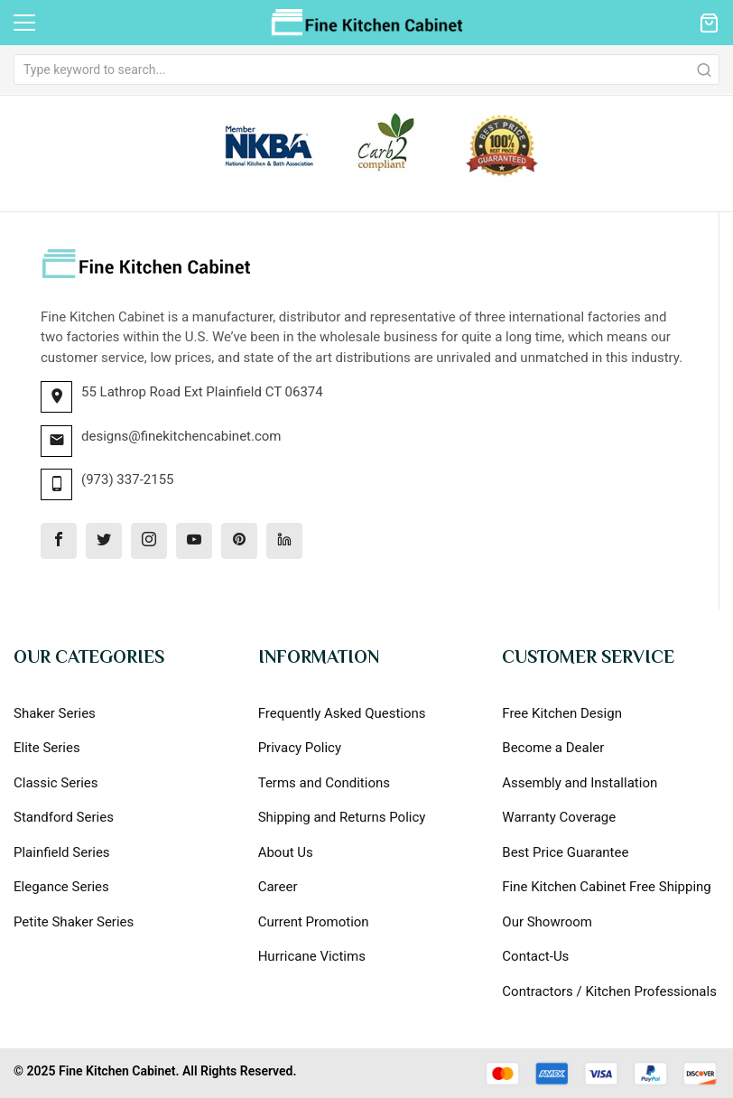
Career (278, 887)
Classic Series (56, 783)
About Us (285, 852)
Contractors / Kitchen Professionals (609, 991)
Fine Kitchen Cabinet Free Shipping (606, 887)
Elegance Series (61, 887)
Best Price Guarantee (565, 852)
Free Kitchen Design (562, 713)
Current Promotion (313, 922)
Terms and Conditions (324, 783)
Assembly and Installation (579, 783)
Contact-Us (535, 956)
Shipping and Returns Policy (342, 817)
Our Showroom (547, 922)
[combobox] (366, 69)
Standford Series (64, 817)
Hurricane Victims (312, 956)
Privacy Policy (299, 748)
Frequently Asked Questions (342, 713)
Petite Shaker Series (74, 922)
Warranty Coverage (559, 817)
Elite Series (47, 748)
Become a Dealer (553, 748)
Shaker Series (55, 713)
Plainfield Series (62, 852)
